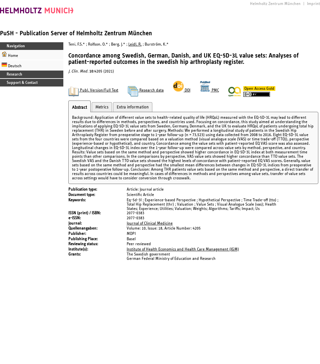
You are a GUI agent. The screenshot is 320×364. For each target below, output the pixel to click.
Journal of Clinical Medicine (150, 223)
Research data (146, 90)
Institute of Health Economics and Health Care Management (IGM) (183, 249)
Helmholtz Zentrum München (275, 4)
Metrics (101, 107)
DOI (181, 90)
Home (10, 55)
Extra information (133, 107)
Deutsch (12, 65)
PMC (209, 90)
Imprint (313, 4)
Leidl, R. (135, 44)
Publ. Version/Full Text (93, 90)
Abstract (79, 107)
